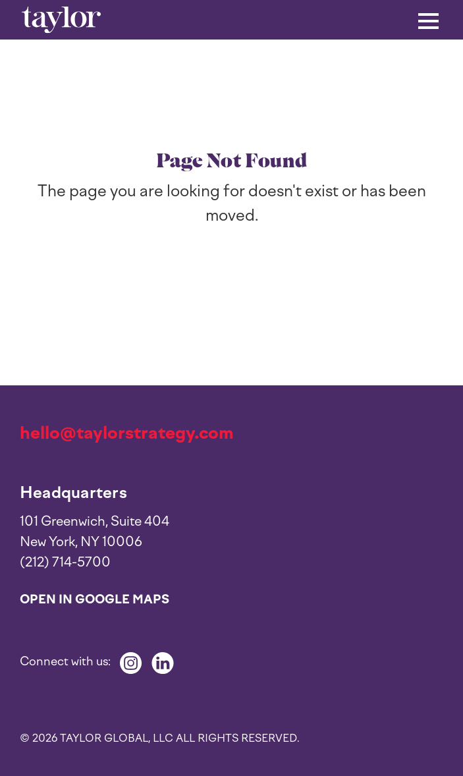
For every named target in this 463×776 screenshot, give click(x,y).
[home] (61, 19)
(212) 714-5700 (65, 562)
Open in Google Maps (94, 599)
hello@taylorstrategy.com (127, 432)
